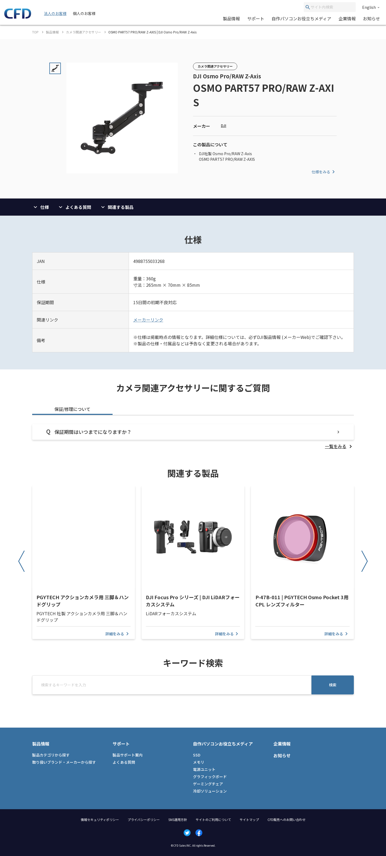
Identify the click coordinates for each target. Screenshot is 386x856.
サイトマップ (249, 819)
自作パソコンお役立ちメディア (301, 18)
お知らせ (371, 18)
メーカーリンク (148, 319)
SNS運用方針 (177, 819)
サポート (255, 18)
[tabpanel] (193, 436)
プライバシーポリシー (144, 819)
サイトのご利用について (213, 819)
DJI (223, 125)
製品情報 (231, 18)
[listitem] (339, 446)
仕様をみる (324, 172)
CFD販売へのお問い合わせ (287, 819)
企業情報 (347, 18)
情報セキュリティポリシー (100, 819)
